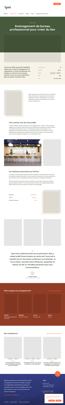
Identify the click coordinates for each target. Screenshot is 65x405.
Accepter (52, 400)
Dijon (47, 392)
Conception (52, 73)
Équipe (27, 13)
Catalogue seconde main (42, 13)
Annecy (51, 392)
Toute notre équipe (56, 290)
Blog (32, 13)
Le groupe (21, 13)
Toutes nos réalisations (55, 333)
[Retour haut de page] (57, 374)
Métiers (6, 13)
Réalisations (13, 13)
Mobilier (58, 73)
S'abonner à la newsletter (12, 395)
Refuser (58, 400)
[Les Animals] (7, 7)
